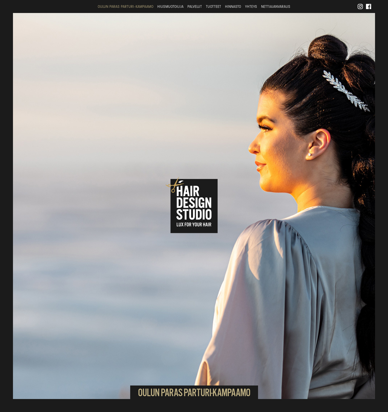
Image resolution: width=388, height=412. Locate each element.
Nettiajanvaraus (275, 6)
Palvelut (195, 6)
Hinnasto (233, 6)
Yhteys (251, 6)
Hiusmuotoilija (170, 6)
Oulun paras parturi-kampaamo (126, 6)
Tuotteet (213, 6)
